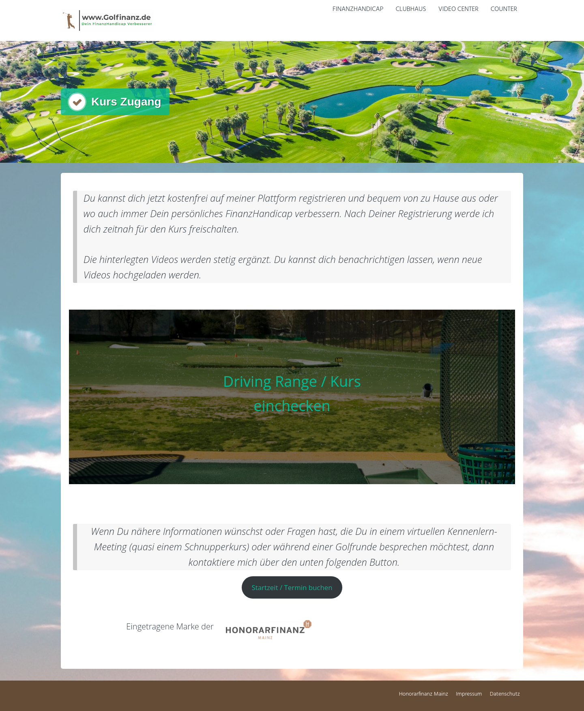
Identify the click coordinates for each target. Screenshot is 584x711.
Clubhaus (410, 9)
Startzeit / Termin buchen (291, 587)
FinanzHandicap (358, 9)
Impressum (469, 694)
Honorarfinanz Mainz (423, 694)
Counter (504, 9)
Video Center (458, 9)
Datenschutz (505, 694)
